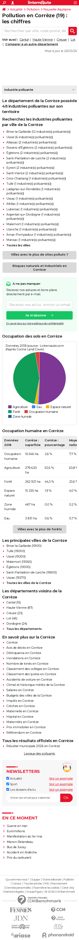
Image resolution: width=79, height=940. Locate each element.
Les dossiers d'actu (21, 790)
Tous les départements (24, 629)
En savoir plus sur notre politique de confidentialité (35, 323)
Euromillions (16, 831)
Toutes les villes (18, 245)
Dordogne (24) (16, 623)
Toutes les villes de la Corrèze (28, 583)
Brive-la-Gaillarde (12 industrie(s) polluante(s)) (38, 132)
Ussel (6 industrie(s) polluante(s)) (29, 137)
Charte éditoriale (51, 879)
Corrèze (12, 642)
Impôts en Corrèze (20, 701)
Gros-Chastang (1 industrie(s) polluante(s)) (36, 178)
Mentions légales (14, 891)
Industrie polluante (18, 90)
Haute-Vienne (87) (19, 608)
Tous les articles (33, 883)
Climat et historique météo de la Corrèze (35, 685)
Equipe (36, 879)
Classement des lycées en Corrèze (31, 674)
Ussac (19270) (16, 578)
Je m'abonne (35, 315)
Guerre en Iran (17, 826)
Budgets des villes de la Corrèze (29, 695)
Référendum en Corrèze (24, 733)
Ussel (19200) (15, 556)
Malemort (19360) (19, 562)
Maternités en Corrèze (22, 722)
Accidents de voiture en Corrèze (29, 679)
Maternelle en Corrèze (22, 711)
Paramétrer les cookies (46, 887)
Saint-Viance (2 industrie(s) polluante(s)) (34, 173)
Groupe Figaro (34, 891)
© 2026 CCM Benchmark (60, 891)
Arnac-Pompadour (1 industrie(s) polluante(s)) (38, 235)
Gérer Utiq (68, 887)
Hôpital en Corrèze (19, 717)
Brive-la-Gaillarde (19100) (23, 546)
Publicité (69, 879)
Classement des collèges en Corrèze (32, 669)
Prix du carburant (19, 857)
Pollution (33, 9)
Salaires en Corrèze (20, 690)
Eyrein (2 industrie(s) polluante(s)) (30, 168)
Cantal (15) (13, 602)
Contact (16, 883)
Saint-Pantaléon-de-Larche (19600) (31, 572)
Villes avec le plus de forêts (39, 529)
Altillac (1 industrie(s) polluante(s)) (30, 204)
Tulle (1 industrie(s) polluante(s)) (28, 184)
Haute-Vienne (42, 40)
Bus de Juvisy (16, 847)
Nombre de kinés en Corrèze (27, 664)
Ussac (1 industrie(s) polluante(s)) (29, 198)
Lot (73, 40)
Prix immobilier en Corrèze (26, 727)
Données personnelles (18, 887)
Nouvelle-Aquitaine (57, 9)
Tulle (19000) (15, 551)
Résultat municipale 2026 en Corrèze (33, 746)
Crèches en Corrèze (20, 706)
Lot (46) (11, 618)
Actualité (16, 9)
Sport (11, 784)
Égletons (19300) (18, 567)
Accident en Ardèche (22, 852)
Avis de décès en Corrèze (24, 648)
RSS (46, 883)
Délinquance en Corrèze (23, 653)
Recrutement (59, 883)
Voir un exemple (61, 778)
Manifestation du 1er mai (25, 836)
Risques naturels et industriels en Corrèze (39, 268)
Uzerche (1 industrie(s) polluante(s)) (31, 229)
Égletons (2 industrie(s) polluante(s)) (32, 153)
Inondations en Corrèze (23, 658)
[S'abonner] (39, 798)
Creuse (62, 40)
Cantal (24, 40)
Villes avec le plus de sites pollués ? (39, 254)
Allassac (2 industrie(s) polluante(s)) (31, 142)
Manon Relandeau (20, 842)
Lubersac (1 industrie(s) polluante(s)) (32, 209)
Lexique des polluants (39, 753)
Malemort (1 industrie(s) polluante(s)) (32, 224)
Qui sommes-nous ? (17, 879)
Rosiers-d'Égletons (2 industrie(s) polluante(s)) (39, 148)
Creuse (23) (14, 613)
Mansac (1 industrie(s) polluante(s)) (30, 240)
